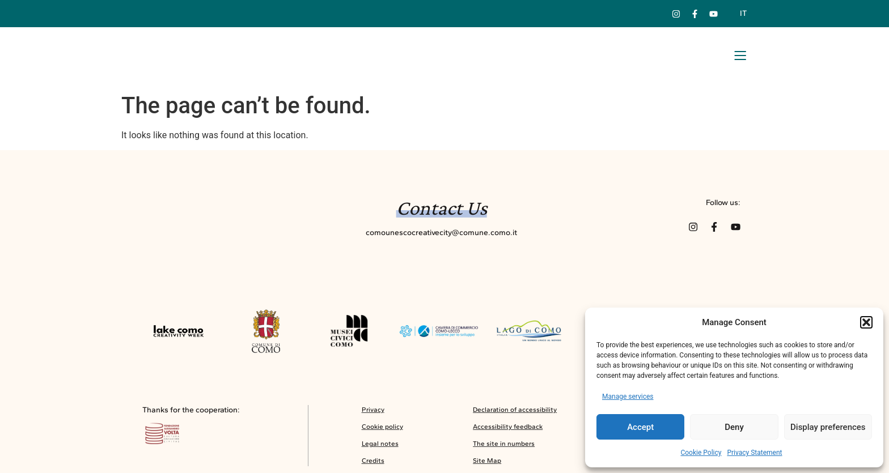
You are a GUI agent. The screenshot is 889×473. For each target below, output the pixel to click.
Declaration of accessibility (515, 413)
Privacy (373, 413)
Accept (640, 427)
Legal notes (380, 447)
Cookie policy (382, 430)
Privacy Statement (754, 453)
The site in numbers (504, 447)
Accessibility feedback (508, 430)
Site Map (487, 464)
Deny (734, 427)
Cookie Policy (700, 453)
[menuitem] (743, 13)
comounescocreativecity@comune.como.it (441, 232)
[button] (866, 322)
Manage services (628, 396)
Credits (373, 464)
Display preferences (828, 427)
